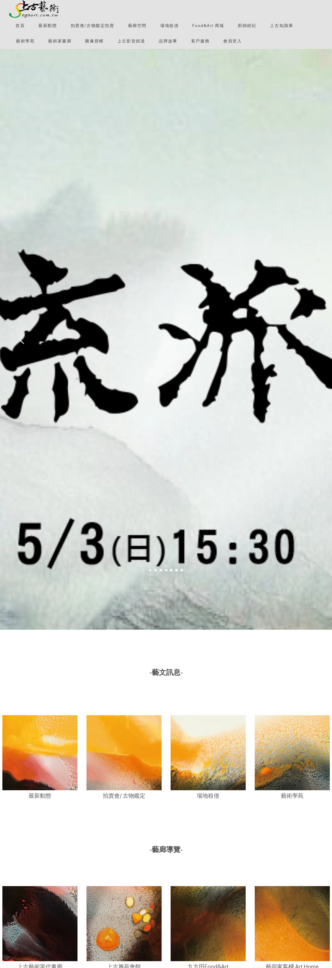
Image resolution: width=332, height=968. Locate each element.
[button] (34, 9)
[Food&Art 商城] (208, 25)
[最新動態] (47, 25)
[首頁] (20, 25)
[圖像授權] (94, 41)
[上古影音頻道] (131, 41)
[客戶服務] (200, 41)
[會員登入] (232, 41)
